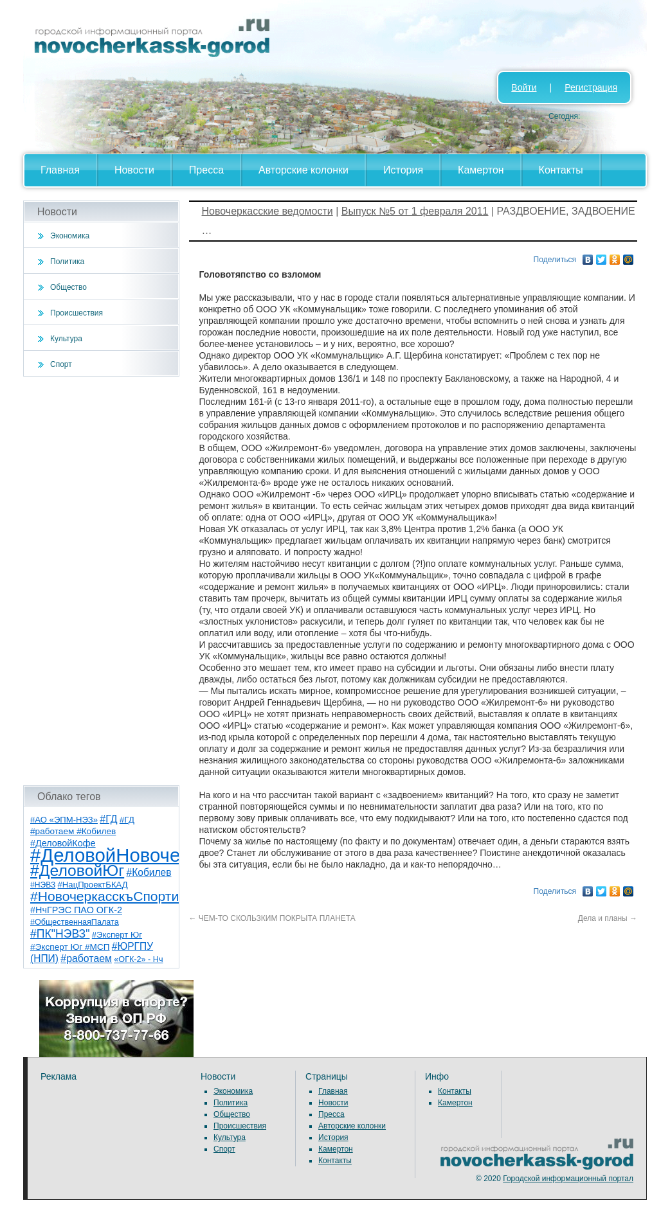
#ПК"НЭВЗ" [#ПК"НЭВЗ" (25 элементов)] (59, 933)
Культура (66, 338)
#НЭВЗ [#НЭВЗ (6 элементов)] (42, 884)
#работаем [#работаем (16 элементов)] (86, 958)
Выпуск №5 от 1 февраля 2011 (415, 211)
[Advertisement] (101, 581)
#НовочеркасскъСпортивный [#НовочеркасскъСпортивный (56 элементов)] (120, 896)
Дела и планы (607, 918)
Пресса (206, 170)
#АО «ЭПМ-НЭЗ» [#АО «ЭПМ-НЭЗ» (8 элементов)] (64, 819)
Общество (68, 287)
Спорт (61, 364)
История (403, 170)
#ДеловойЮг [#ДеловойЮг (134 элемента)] (77, 870)
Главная (60, 170)
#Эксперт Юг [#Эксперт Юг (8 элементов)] (117, 935)
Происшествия (76, 312)
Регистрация (591, 87)
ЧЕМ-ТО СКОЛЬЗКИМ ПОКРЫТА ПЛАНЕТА (272, 918)
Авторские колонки (303, 170)
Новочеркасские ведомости (267, 211)
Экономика (69, 235)
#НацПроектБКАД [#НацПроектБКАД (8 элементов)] (93, 884)
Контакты (561, 170)
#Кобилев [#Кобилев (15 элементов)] (149, 872)
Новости (134, 170)
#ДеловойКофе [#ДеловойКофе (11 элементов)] (63, 843)
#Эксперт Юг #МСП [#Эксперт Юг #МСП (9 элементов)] (70, 947)
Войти (523, 87)
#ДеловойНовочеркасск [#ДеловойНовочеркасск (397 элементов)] (133, 855)
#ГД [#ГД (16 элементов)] (108, 819)
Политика (67, 261)
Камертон (481, 170)
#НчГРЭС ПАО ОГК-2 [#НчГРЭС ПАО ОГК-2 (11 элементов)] (76, 910)
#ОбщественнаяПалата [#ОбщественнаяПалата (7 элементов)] (74, 922)
